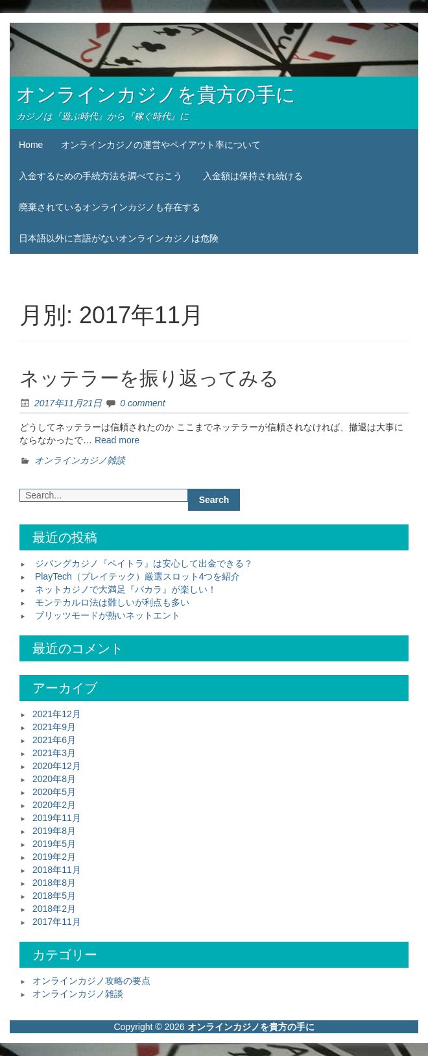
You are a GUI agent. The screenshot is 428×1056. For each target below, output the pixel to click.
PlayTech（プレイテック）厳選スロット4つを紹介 (138, 576)
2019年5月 (54, 844)
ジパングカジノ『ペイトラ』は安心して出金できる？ (144, 563)
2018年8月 (54, 883)
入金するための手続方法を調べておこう (100, 176)
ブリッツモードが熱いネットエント (107, 615)
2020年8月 (54, 779)
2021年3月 (54, 753)
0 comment (142, 403)
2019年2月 (54, 857)
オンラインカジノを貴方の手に (156, 94)
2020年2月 (54, 805)
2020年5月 (54, 792)
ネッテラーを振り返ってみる (149, 378)
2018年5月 (54, 895)
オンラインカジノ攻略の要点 (91, 981)
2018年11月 (56, 870)
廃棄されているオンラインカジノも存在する (109, 207)
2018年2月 (54, 908)
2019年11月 (56, 818)
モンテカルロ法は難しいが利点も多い (112, 602)
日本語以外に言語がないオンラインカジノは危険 (119, 238)
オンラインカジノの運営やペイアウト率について (161, 145)
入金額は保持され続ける (253, 176)
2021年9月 (54, 727)
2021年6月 (54, 740)
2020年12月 (56, 766)
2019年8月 (54, 831)
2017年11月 (56, 921)
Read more (117, 440)
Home (31, 145)
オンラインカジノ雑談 (79, 460)
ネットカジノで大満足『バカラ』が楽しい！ (126, 589)
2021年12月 (56, 714)
